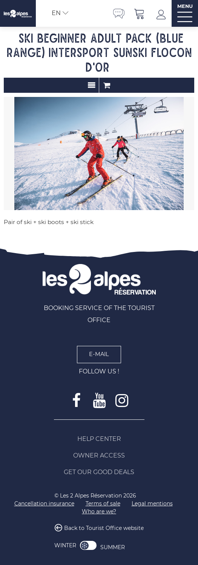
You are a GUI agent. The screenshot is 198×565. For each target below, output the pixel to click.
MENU (185, 6)
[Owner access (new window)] (99, 455)
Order (106, 85)
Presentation (91, 85)
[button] (139, 13)
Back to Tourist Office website (104, 528)
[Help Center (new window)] (99, 439)
